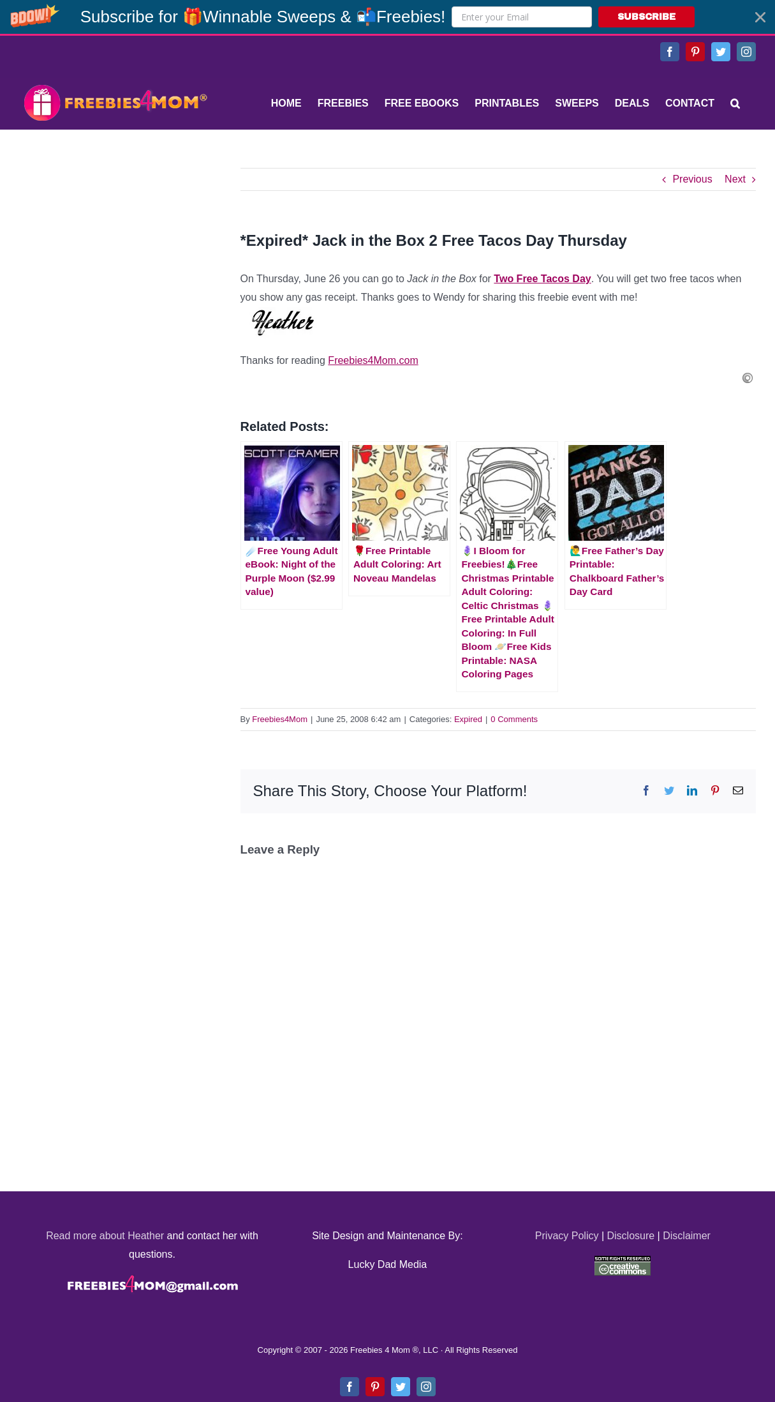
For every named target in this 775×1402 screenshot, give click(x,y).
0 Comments (514, 719)
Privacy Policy (567, 1235)
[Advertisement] (114, 248)
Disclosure (630, 1235)
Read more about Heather (105, 1235)
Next (735, 179)
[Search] (735, 103)
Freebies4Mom (279, 719)
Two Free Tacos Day (542, 278)
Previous (692, 179)
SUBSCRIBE (646, 17)
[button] (387, 17)
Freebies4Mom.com (373, 360)
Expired (468, 719)
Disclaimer (687, 1235)
